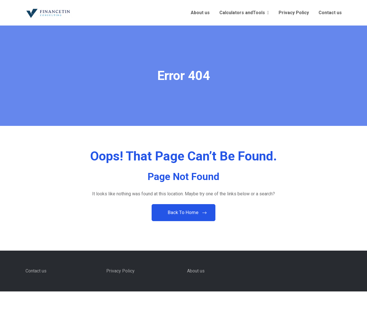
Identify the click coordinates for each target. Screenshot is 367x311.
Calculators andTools (242, 12)
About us (200, 12)
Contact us (330, 12)
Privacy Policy (294, 12)
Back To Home (184, 212)
